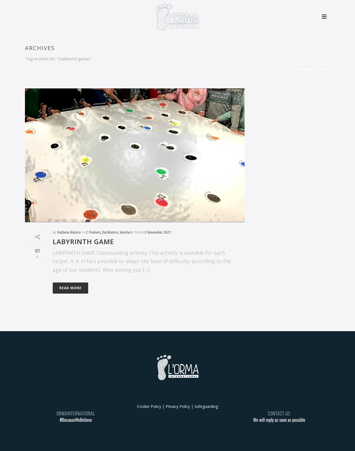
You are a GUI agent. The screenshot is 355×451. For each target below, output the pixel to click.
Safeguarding (206, 406)
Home (282, 69)
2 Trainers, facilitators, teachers (109, 232)
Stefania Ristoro (69, 232)
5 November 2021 (157, 232)
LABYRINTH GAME (83, 241)
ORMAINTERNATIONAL (76, 413)
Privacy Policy (178, 406)
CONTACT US (279, 413)
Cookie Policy (149, 406)
